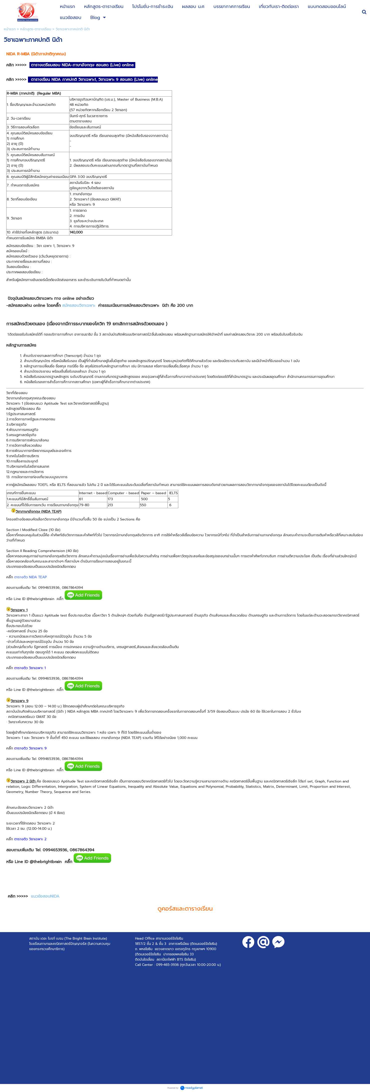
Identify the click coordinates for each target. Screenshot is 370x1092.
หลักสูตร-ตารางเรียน (35, 29)
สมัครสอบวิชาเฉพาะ (79, 306)
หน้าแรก (10, 29)
